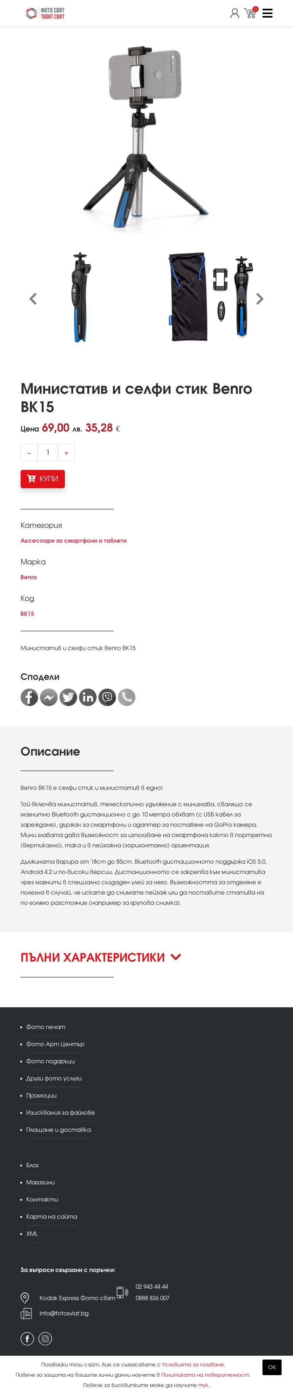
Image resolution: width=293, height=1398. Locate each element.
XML (32, 1233)
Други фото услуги (54, 1078)
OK (272, 1367)
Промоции (41, 1095)
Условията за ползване (193, 1365)
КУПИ (42, 479)
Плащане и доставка (58, 1129)
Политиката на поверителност (205, 1375)
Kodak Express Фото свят (77, 1298)
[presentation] (33, 299)
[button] (146, 964)
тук (203, 1385)
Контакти (42, 1199)
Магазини (40, 1182)
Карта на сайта (51, 1216)
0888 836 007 (152, 1298)
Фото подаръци (50, 1061)
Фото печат (45, 1027)
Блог (32, 1165)
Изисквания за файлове (60, 1112)
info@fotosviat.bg (64, 1313)
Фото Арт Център (55, 1044)
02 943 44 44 (152, 1286)
